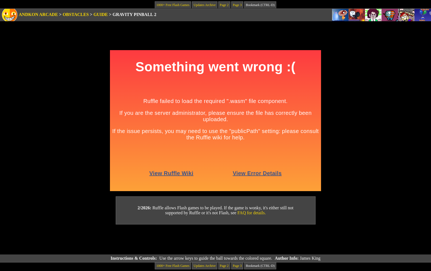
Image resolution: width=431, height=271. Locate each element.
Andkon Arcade (38, 14)
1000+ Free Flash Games (172, 5)
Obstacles (76, 14)
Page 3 (237, 5)
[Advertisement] (215, 239)
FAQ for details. (251, 212)
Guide (100, 14)
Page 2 (224, 5)
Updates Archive (205, 5)
